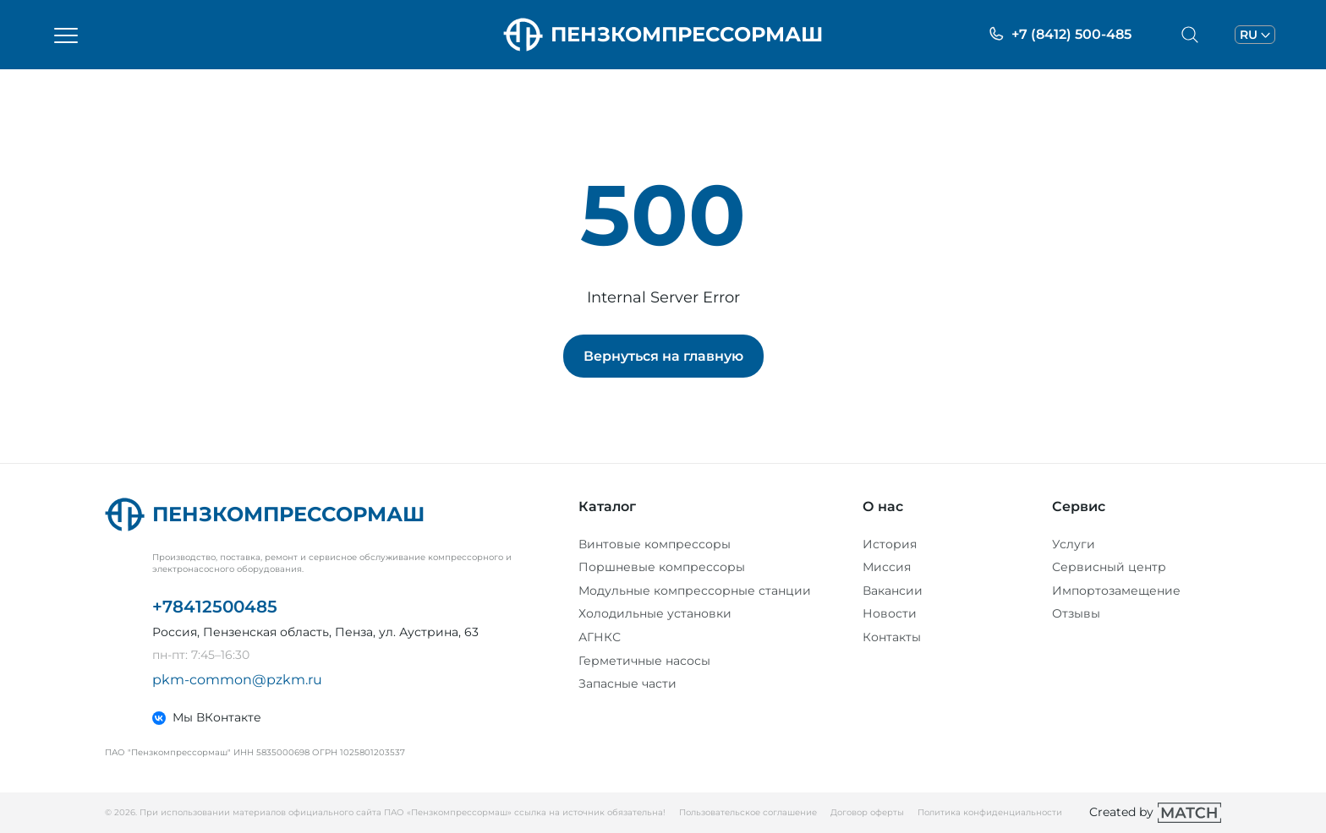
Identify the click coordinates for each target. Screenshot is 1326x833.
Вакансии (893, 590)
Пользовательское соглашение (748, 812)
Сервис (1078, 506)
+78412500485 (214, 606)
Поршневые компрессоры (661, 566)
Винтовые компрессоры (654, 544)
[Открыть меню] (66, 34)
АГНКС (599, 637)
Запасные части (627, 683)
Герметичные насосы (644, 660)
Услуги (1073, 544)
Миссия (887, 566)
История (890, 544)
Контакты (892, 637)
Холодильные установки (654, 613)
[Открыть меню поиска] (1190, 35)
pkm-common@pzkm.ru (237, 680)
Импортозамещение (1116, 590)
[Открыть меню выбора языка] (1255, 34)
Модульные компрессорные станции (694, 590)
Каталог (607, 506)
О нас (883, 506)
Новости (890, 613)
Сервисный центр (1109, 566)
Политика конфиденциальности (990, 812)
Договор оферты (867, 812)
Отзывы (1076, 613)
